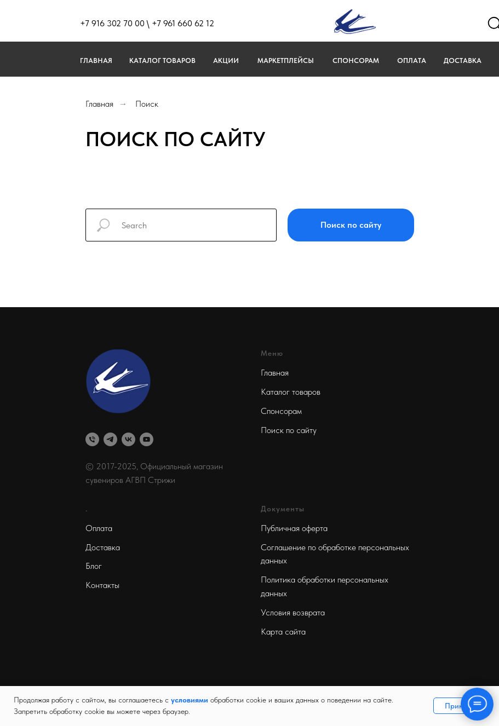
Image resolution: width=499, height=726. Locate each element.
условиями (189, 699)
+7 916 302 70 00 (112, 23)
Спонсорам (355, 60)
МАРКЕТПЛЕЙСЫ (285, 60)
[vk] (128, 439)
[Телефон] (92, 439)
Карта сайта (283, 631)
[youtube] (146, 439)
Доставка (462, 60)
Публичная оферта (294, 528)
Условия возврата (293, 612)
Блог (93, 566)
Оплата (411, 60)
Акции (226, 60)
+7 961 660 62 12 (183, 23)
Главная (96, 60)
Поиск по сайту (289, 430)
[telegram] (110, 439)
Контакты (102, 585)
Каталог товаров (162, 60)
